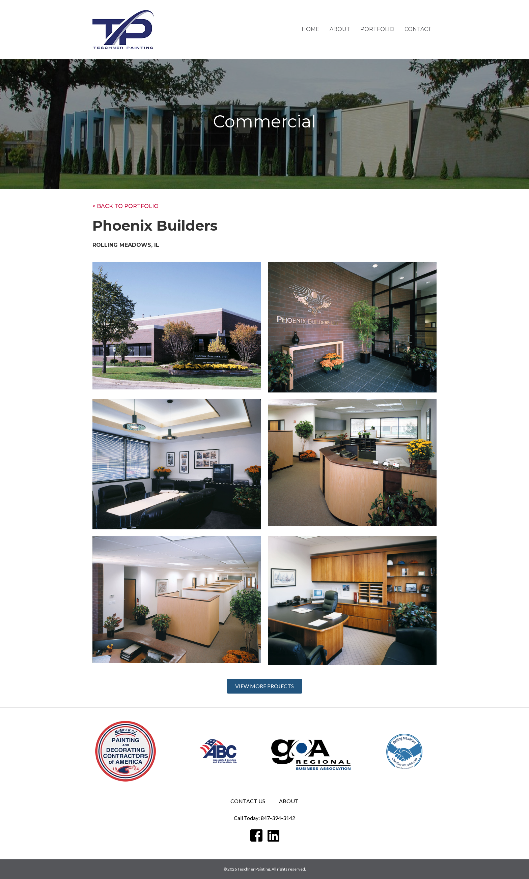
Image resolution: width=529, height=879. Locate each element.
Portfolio (377, 29)
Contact (418, 29)
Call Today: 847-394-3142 (264, 818)
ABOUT (289, 801)
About (340, 29)
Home (310, 29)
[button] (264, 686)
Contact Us (247, 801)
